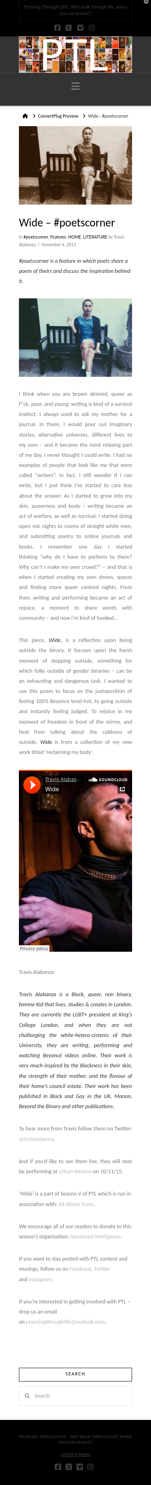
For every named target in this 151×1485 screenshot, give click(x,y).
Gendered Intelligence (95, 1236)
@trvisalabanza (36, 1139)
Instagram (40, 1279)
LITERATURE (95, 236)
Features (58, 236)
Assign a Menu (76, 1454)
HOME (74, 236)
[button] (75, 86)
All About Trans (76, 1204)
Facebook (80, 1268)
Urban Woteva (75, 1171)
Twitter (102, 1268)
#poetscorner (35, 236)
